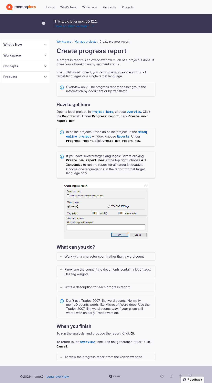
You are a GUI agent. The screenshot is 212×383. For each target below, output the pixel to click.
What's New (68, 7)
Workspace (89, 7)
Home (50, 7)
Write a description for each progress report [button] (97, 284)
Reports (123, 135)
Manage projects (85, 41)
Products (127, 7)
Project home (102, 111)
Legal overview (58, 372)
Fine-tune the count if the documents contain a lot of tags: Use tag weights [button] (108, 268)
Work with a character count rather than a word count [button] (104, 253)
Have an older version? (72, 26)
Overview (134, 111)
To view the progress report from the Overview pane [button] (103, 353)
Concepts (109, 7)
